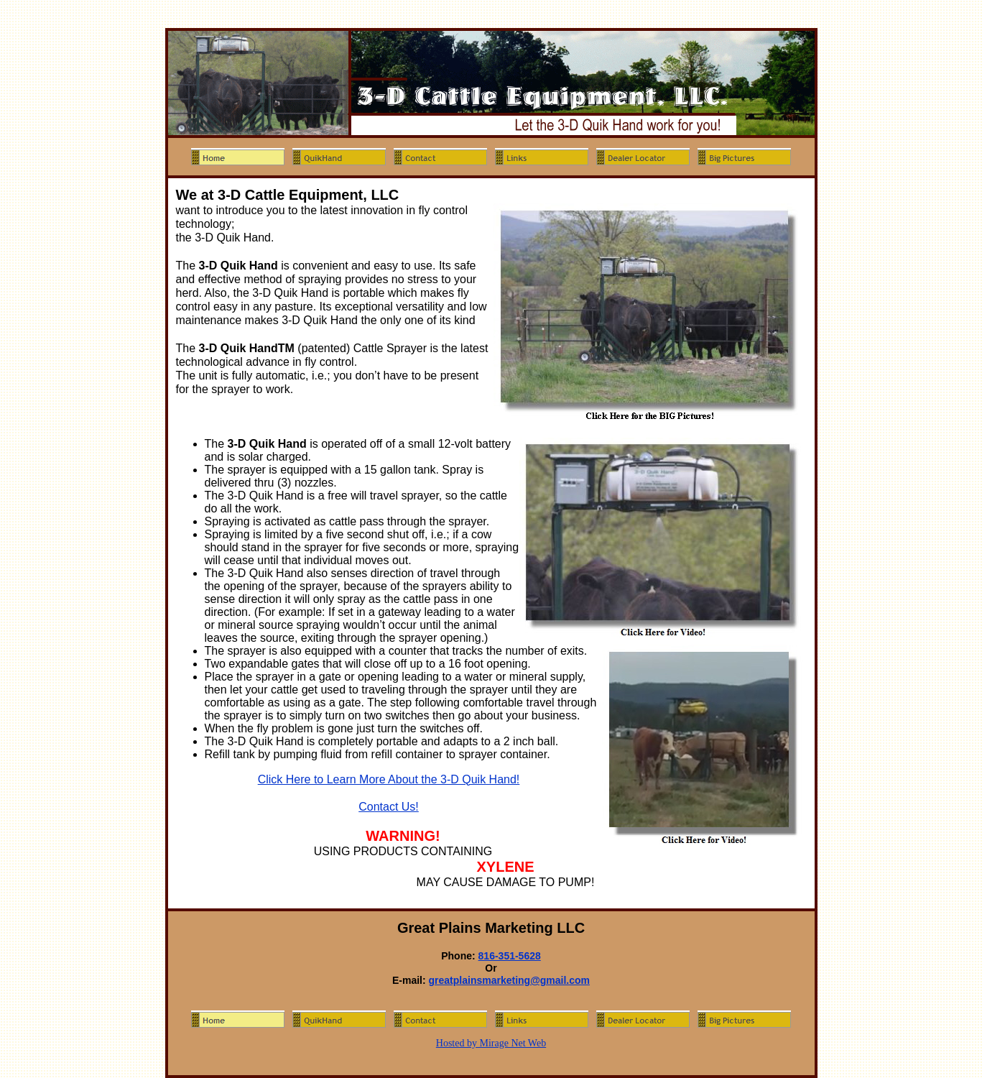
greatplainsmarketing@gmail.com (509, 980)
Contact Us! (388, 807)
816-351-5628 (509, 956)
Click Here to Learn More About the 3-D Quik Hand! (389, 779)
